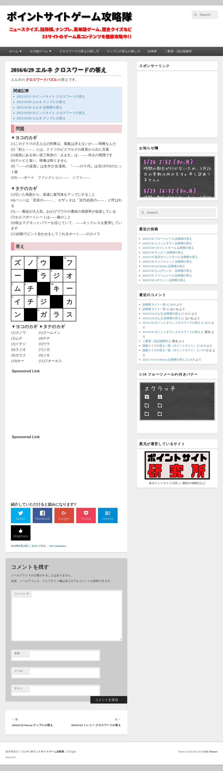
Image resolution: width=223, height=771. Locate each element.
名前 (17, 653)
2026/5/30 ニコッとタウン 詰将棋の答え (167, 243)
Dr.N (34, 546)
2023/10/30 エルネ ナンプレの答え (41, 102)
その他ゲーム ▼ (41, 51)
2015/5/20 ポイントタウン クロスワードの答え (171, 322)
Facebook (42, 518)
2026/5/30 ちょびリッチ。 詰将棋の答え (167, 270)
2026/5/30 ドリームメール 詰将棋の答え (167, 275)
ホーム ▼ (15, 51)
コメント (21, 594)
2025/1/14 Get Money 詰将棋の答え (163, 359)
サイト (18, 688)
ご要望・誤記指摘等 (178, 51)
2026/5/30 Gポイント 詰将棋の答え (164, 280)
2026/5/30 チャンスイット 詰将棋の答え (167, 261)
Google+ (64, 518)
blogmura (20, 536)
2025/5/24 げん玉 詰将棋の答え (161, 313)
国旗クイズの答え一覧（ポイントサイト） (169, 345)
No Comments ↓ (59, 546)
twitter (21, 518)
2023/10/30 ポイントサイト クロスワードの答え (51, 113)
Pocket (86, 518)
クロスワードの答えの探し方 (79, 51)
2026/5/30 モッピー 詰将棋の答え (163, 252)
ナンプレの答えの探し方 (123, 51)
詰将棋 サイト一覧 (154, 304)
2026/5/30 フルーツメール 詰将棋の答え (167, 238)
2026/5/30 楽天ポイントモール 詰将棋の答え (170, 257)
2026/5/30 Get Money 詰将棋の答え (163, 266)
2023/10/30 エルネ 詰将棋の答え (40, 107)
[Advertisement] (44, 402)
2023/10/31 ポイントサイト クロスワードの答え (51, 96)
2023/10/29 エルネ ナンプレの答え (41, 118)
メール (18, 671)
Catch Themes (210, 752)
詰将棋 (152, 51)
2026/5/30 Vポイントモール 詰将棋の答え (168, 247)
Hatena (107, 518)
